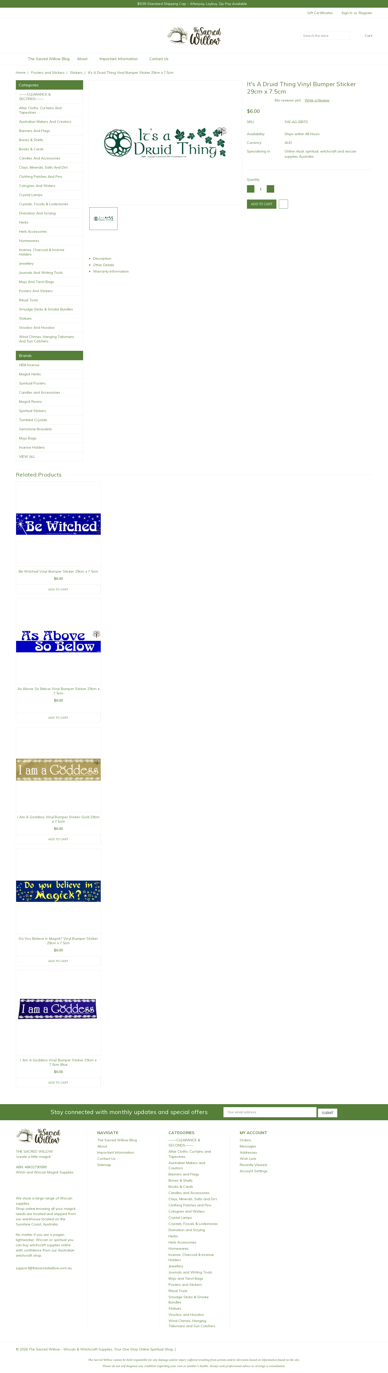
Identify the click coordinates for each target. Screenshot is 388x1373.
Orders (245, 1140)
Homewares (29, 240)
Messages (248, 1146)
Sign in (346, 13)
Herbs (23, 222)
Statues (25, 318)
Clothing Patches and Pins (40, 176)
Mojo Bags (27, 438)
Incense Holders (32, 447)
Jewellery (26, 263)
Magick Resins (30, 401)
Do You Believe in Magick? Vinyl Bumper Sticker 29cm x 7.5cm (58, 941)
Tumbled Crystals (33, 420)
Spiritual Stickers (32, 410)
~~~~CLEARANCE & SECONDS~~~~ (35, 96)
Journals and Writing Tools (41, 272)
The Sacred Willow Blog (49, 58)
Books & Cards (31, 149)
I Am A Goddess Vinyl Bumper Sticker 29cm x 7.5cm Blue (58, 1063)
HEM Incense (29, 365)
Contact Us (159, 58)
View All (27, 456)
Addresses (248, 1152)
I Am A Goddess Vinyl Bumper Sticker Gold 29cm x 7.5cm (58, 819)
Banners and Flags (34, 130)
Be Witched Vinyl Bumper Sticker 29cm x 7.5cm (58, 571)
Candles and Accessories (39, 158)
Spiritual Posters (32, 383)
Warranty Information (113, 271)
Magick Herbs (30, 374)
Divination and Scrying (37, 213)
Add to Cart (58, 589)
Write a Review (317, 100)
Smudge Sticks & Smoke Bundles (46, 309)
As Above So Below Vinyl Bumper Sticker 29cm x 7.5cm (58, 690)
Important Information (120, 58)
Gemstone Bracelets (35, 429)
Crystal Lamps (31, 195)
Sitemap (104, 1165)
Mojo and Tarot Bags (36, 282)
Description (104, 258)
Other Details (105, 265)
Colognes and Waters (37, 185)
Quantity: (253, 179)
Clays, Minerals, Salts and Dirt (43, 167)
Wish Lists (248, 1159)
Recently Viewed (253, 1165)
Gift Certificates (320, 13)
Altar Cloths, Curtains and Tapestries (40, 110)
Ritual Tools (28, 300)
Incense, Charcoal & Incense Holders (41, 252)
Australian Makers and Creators (45, 121)
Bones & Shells (31, 140)
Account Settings (253, 1171)
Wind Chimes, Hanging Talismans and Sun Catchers (46, 338)
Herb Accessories (33, 231)
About (84, 58)
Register (365, 13)
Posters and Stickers (36, 291)
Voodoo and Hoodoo (37, 327)
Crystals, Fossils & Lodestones (43, 204)
